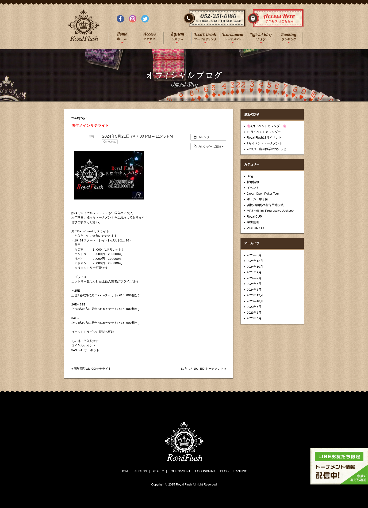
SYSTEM (158, 471)
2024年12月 (255, 261)
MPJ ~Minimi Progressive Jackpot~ (271, 210)
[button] (208, 146)
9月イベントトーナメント (264, 143)
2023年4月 (254, 318)
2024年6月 (254, 284)
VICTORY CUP (257, 228)
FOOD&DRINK (205, 471)
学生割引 (253, 222)
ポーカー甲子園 (257, 199)
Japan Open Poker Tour (263, 193)
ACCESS (140, 471)
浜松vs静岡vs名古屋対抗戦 (265, 205)
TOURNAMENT (179, 471)
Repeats (110, 141)
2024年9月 (254, 272)
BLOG (224, 471)
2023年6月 (254, 307)
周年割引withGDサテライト (92, 368)
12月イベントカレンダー (264, 132)
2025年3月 (254, 255)
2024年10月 (255, 266)
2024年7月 (254, 278)
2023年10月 (255, 301)
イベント (253, 187)
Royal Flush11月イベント (264, 137)
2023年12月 (255, 295)
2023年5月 (254, 312)
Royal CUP (254, 216)
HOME (125, 471)
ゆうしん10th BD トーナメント (202, 368)
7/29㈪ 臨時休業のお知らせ (266, 149)
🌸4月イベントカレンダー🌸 (267, 126)
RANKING (240, 471)
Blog (250, 176)
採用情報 (253, 182)
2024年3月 (254, 289)
